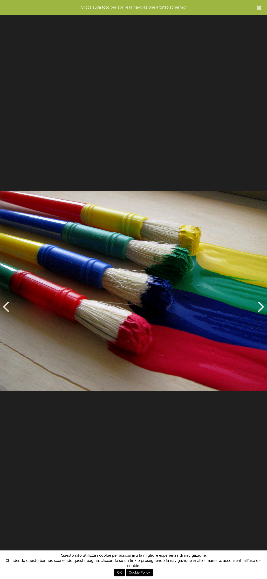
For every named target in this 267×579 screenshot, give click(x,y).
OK (119, 572)
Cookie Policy (139, 572)
